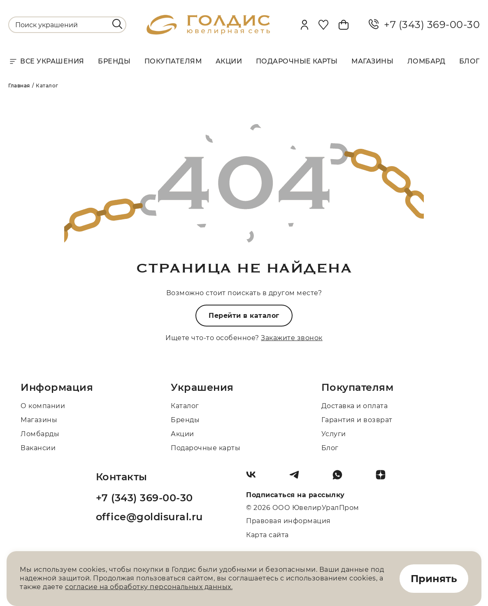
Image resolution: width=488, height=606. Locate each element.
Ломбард (426, 61)
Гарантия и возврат (357, 420)
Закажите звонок (292, 338)
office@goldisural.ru (149, 517)
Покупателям (173, 61)
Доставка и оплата (354, 406)
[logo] (208, 32)
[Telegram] (297, 478)
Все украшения (46, 61)
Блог (469, 61)
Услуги (333, 434)
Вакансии (38, 448)
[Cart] (344, 25)
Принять (434, 579)
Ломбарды (40, 434)
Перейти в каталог (244, 315)
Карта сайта (267, 535)
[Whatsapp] (340, 478)
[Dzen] (384, 478)
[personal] (304, 25)
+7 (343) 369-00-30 (424, 25)
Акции (229, 61)
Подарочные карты (297, 61)
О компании (43, 406)
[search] (117, 24)
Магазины (372, 61)
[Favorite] (323, 25)
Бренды (114, 61)
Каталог (185, 406)
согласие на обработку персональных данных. (148, 587)
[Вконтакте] (254, 478)
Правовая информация (288, 521)
